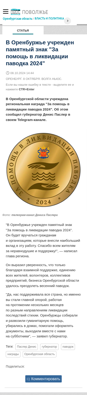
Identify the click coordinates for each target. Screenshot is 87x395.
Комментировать (43, 379)
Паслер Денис (26, 346)
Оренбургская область (17, 18)
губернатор (49, 346)
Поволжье (35, 12)
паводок (68, 346)
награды (13, 354)
